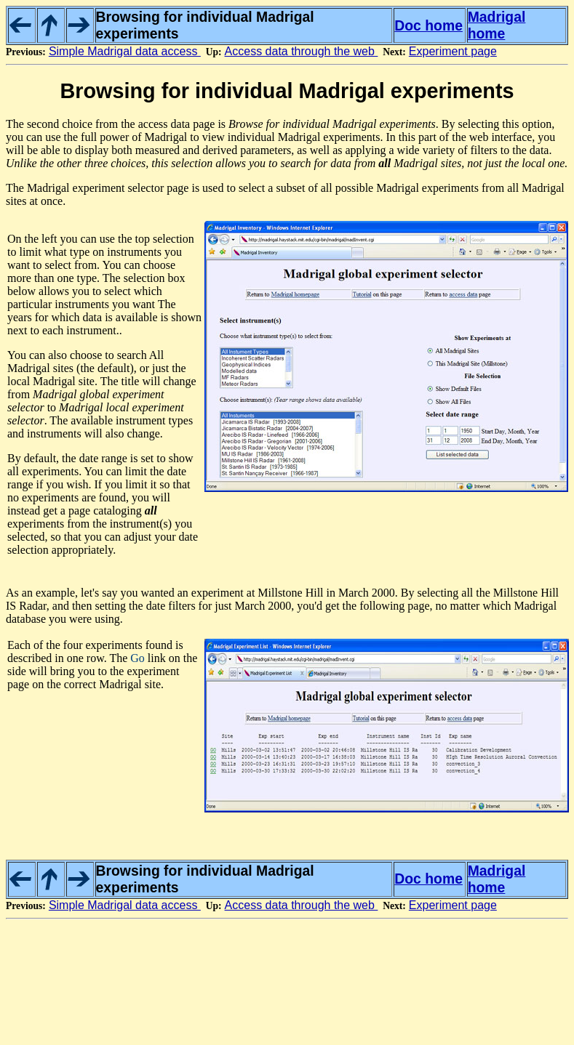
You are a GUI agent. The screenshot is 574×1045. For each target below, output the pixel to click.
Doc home (428, 25)
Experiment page (453, 51)
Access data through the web (301, 51)
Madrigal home (497, 25)
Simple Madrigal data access (125, 51)
